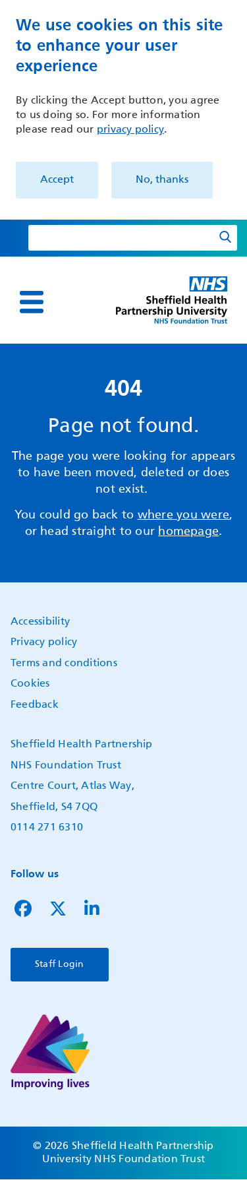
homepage (188, 532)
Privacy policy (44, 642)
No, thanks (162, 180)
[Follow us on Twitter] (58, 912)
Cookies (30, 684)
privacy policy (130, 130)
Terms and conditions (64, 663)
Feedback (35, 705)
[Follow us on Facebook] (23, 912)
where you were (183, 515)
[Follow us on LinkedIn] (91, 912)
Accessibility (40, 622)
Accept (57, 180)
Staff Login (59, 964)
